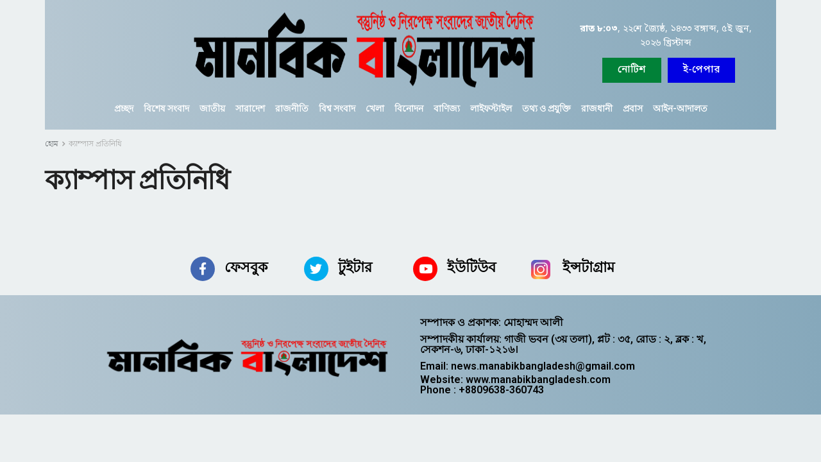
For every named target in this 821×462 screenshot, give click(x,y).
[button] (701, 70)
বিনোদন (408, 108)
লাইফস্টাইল (491, 108)
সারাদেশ (250, 108)
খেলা (375, 108)
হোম (51, 143)
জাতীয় (212, 108)
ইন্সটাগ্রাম (588, 267)
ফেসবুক (245, 267)
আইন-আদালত (680, 108)
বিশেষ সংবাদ (166, 108)
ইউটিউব (471, 267)
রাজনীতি (292, 108)
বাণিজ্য (447, 108)
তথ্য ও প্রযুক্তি (546, 108)
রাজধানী (597, 108)
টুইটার (355, 267)
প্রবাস (633, 108)
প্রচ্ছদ (123, 108)
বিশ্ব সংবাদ (337, 108)
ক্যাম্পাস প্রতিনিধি (95, 143)
